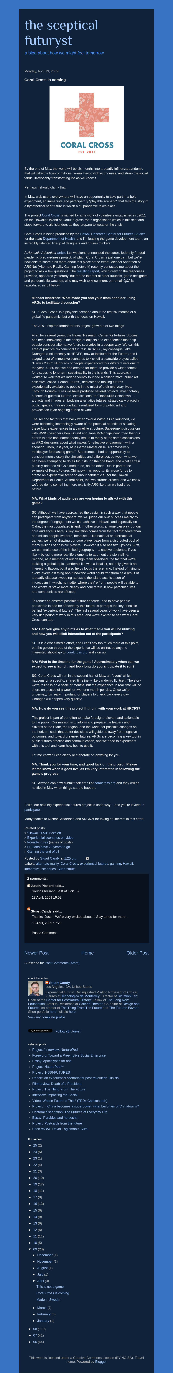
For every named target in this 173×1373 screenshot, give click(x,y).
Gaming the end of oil (43, 851)
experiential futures (94, 863)
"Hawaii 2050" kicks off (44, 833)
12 (35, 1230)
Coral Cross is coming (52, 1293)
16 (35, 1204)
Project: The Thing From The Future (58, 1089)
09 (35, 1249)
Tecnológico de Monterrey (80, 996)
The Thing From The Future (81, 1008)
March (42, 1308)
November (45, 1261)
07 (35, 1335)
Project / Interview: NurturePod (55, 1050)
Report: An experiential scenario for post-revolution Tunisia (75, 1078)
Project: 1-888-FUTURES (51, 1072)
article (61, 253)
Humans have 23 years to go (48, 847)
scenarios (49, 869)
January (43, 1321)
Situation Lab (127, 996)
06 (35, 1342)
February (44, 1314)
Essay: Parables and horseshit (54, 1118)
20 (35, 1178)
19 (35, 1184)
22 (35, 1165)
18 (35, 1191)
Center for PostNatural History (68, 1000)
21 (35, 1171)
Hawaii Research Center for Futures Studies (113, 234)
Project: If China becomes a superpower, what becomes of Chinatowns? (85, 1106)
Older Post (138, 952)
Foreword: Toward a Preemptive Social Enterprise (69, 1055)
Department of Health (59, 239)
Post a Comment (44, 933)
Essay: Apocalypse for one (52, 1061)
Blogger (101, 1362)
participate (32, 810)
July (40, 1274)
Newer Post (36, 952)
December (45, 1255)
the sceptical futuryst (61, 32)
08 (35, 1329)
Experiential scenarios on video (50, 838)
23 (35, 1158)
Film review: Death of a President (56, 1084)
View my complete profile (46, 1017)
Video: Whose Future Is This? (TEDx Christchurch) (69, 1101)
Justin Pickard (42, 886)
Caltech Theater (91, 1004)
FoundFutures (37, 842)
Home (87, 952)
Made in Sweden (48, 1300)
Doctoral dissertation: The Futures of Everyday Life (69, 1112)
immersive (32, 869)
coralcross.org (77, 652)
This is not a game (50, 1287)
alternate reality (47, 863)
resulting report (88, 271)
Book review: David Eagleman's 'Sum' (60, 1129)
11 (35, 1236)
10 (35, 1243)
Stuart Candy (41, 911)
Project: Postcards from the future (57, 1123)
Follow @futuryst (68, 1031)
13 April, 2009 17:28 (47, 923)
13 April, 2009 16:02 (47, 897)
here (53, 1012)
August (43, 1268)
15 (35, 1210)
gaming (115, 863)
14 (35, 1217)
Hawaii (128, 863)
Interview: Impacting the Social (55, 1095)
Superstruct (66, 869)
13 (35, 1223)
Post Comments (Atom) (62, 963)
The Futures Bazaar (123, 1008)
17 (35, 1197)
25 (35, 1145)
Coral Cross (51, 215)
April (41, 1281)
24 (35, 1152)
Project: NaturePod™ (48, 1067)
